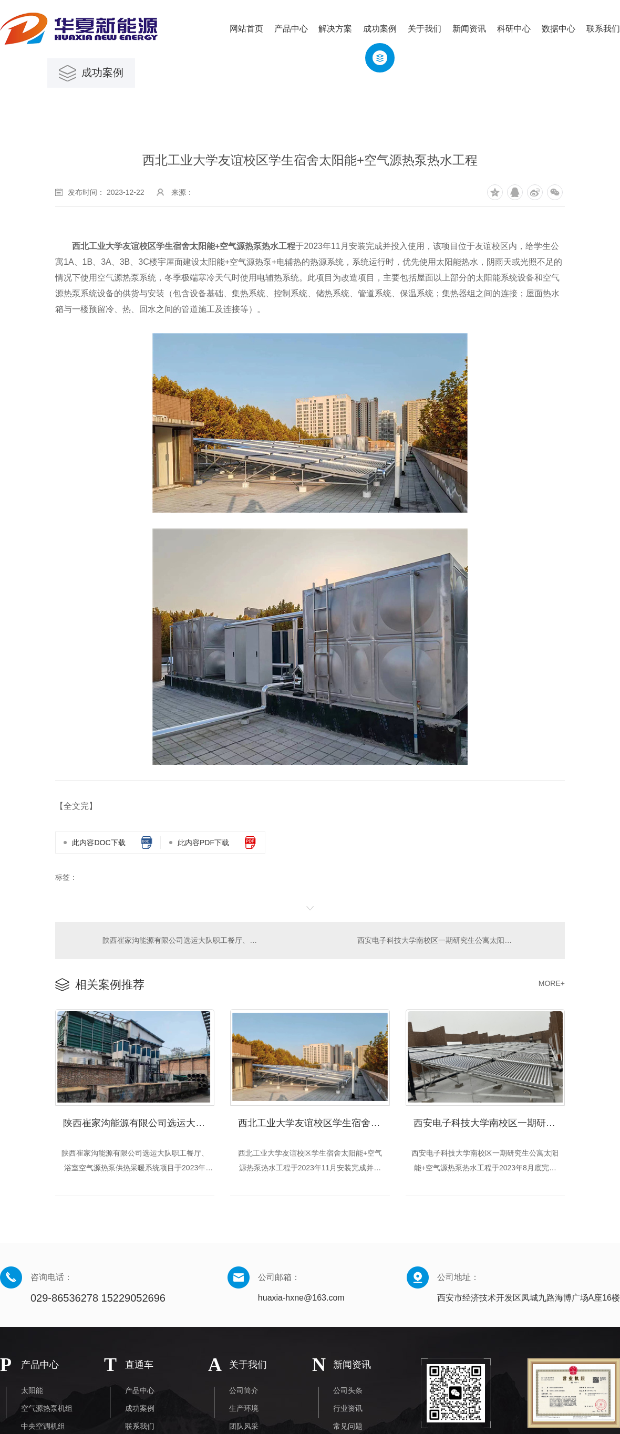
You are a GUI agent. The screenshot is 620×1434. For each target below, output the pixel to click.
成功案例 (139, 1409)
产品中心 (139, 1391)
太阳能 (32, 1391)
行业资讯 (348, 1409)
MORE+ (552, 982)
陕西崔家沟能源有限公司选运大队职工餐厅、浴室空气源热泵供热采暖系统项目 (182, 940)
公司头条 (348, 1391)
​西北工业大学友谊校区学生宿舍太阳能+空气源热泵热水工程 (313, 1120)
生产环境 (244, 1409)
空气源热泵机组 (47, 1409)
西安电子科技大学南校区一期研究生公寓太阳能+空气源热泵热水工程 (454, 940)
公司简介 (244, 1391)
